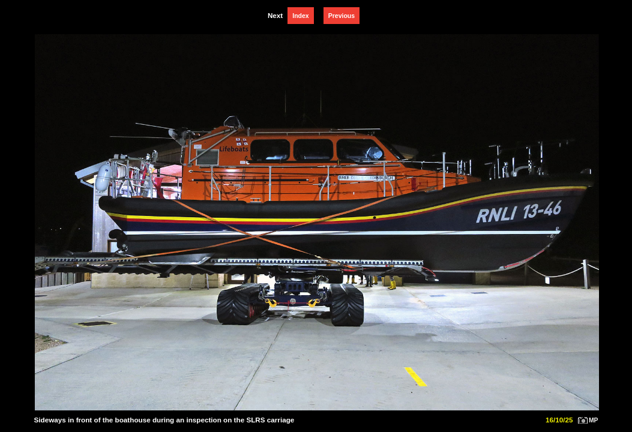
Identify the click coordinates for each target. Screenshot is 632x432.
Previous (341, 15)
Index (300, 15)
